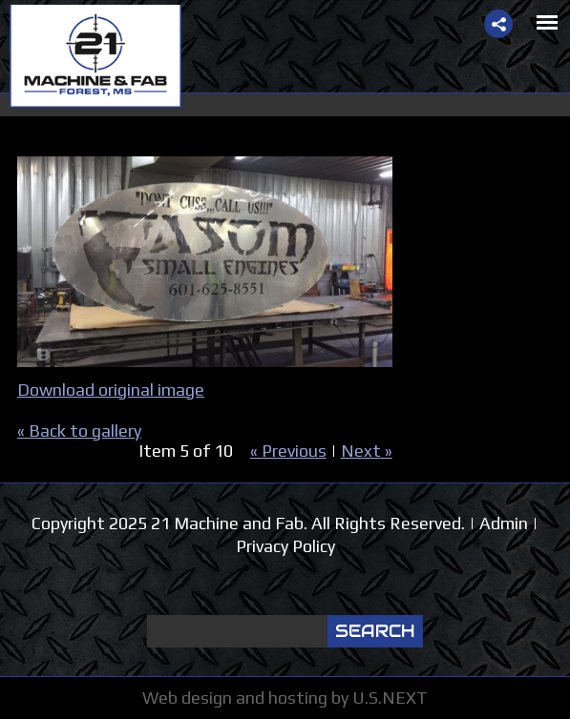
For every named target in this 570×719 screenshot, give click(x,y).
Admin (503, 523)
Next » (366, 451)
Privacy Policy (285, 546)
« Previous (288, 451)
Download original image (110, 390)
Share (498, 24)
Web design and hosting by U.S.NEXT (285, 698)
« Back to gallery (79, 431)
